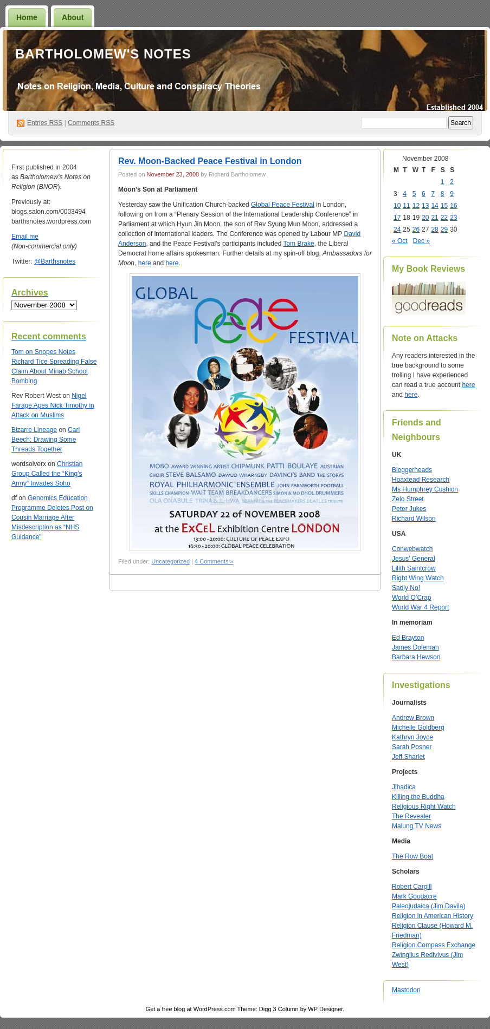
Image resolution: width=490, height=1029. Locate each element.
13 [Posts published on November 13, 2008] (425, 205)
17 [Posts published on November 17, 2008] (397, 217)
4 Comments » (214, 561)
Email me (24, 236)
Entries (44, 123)
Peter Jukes (409, 509)
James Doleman (415, 647)
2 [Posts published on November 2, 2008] (452, 182)
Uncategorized (170, 561)
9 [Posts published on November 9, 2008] (452, 194)
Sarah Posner (411, 747)
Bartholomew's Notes (103, 54)
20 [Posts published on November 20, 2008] (425, 217)
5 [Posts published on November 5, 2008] (414, 194)
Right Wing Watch (418, 578)
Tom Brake (298, 243)
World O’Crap (411, 597)
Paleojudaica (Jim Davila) (428, 906)
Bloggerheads (412, 470)
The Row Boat (412, 856)
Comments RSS (91, 123)
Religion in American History (432, 916)
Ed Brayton (408, 637)
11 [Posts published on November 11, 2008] (406, 205)
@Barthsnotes (54, 261)
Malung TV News (416, 826)
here (144, 263)
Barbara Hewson (416, 657)
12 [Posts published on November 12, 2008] (416, 205)
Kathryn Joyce (412, 737)
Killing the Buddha (418, 797)
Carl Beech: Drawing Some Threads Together (45, 439)
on (23, 352)
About (72, 17)
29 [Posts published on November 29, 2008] (444, 229)
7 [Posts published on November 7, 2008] (433, 194)
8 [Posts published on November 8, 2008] (442, 194)
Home (26, 17)
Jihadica (404, 787)
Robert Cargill (411, 886)
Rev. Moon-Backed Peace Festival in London (209, 161)
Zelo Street (408, 499)
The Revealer (411, 816)
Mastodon (406, 990)
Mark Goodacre (414, 896)
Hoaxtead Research (420, 479)
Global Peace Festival (282, 204)
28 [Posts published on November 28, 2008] (434, 229)
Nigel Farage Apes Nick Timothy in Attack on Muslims (52, 405)
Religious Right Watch (424, 806)
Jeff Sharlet (408, 757)
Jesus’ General (413, 558)
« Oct (400, 241)
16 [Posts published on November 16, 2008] (453, 205)
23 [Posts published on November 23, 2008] (453, 217)
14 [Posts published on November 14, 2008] (434, 205)
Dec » (421, 241)
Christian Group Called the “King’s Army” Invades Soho (46, 473)
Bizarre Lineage (34, 430)
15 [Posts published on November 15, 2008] (444, 205)
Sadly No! (406, 588)
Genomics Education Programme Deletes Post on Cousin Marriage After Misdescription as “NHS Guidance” (52, 517)
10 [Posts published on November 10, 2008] (397, 205)
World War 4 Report (420, 607)
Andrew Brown (413, 718)
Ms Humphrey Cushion (425, 489)
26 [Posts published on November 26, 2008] (416, 229)
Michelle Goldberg (418, 727)
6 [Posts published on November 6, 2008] (423, 194)
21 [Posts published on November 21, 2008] (434, 217)
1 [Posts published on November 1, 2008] (442, 182)
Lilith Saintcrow (414, 568)
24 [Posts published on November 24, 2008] (397, 229)
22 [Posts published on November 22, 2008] (444, 217)
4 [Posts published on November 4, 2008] (405, 194)
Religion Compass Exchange (433, 945)
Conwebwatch (412, 549)
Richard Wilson (414, 518)
